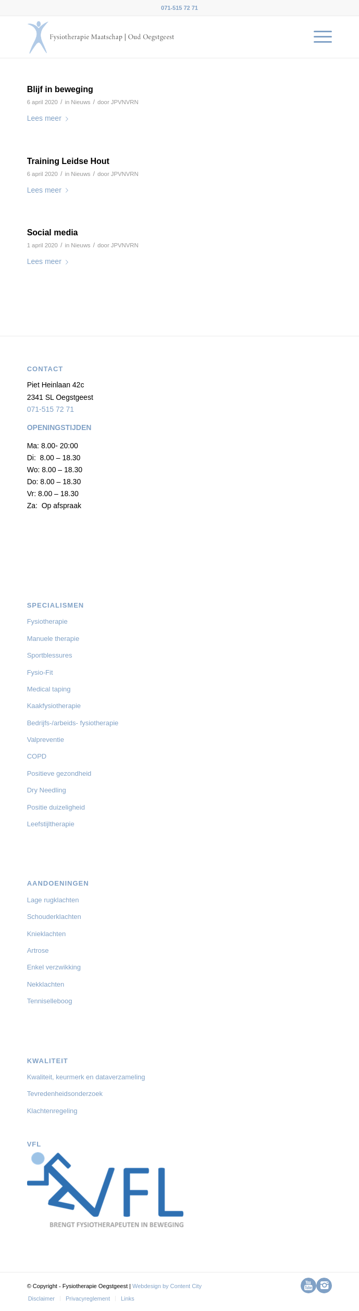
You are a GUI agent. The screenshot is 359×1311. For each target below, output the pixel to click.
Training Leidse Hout (68, 161)
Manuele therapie (53, 638)
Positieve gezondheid (59, 773)
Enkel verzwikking (54, 967)
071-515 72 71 (50, 409)
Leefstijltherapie (51, 824)
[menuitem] (317, 37)
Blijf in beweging (60, 89)
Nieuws (80, 102)
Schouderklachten (54, 917)
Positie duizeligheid (56, 807)
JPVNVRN (125, 102)
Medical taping (49, 689)
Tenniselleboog (49, 1001)
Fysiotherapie (47, 621)
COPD (37, 756)
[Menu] (317, 37)
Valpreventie (45, 739)
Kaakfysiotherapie (54, 706)
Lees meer (49, 118)
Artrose (38, 950)
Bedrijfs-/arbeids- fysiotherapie (73, 723)
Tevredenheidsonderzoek (65, 1094)
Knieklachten (46, 934)
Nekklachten (46, 984)
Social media (52, 232)
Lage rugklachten (53, 900)
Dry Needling (46, 790)
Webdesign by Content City (167, 1286)
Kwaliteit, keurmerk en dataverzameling (86, 1077)
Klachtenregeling (52, 1111)
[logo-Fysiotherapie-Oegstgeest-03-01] (149, 37)
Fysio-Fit (40, 672)
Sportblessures (49, 655)
